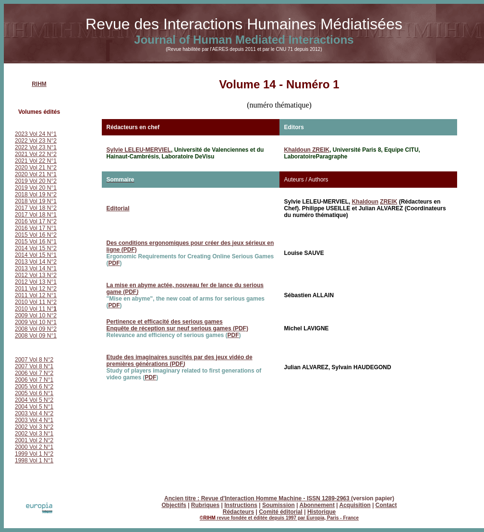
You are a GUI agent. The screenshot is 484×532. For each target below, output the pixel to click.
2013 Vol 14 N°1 (36, 268)
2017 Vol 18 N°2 (36, 208)
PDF (114, 263)
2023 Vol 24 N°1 (36, 134)
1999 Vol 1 (28, 453)
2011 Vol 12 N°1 (36, 295)
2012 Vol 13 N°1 (36, 281)
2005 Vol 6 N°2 (34, 386)
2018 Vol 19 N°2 (36, 194)
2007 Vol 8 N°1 (34, 366)
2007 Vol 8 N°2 (34, 359)
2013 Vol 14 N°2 (36, 261)
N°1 (48, 393)
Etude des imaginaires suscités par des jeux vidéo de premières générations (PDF (180, 360)
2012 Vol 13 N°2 (36, 275)
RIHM (39, 84)
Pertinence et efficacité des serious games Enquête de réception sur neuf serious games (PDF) (177, 325)
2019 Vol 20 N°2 (36, 181)
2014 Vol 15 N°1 (36, 255)
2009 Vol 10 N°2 (36, 315)
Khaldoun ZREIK (307, 149)
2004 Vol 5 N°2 (34, 400)
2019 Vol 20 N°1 (36, 187)
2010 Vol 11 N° (36, 308)
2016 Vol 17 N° (34, 221)
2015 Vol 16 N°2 (36, 234)
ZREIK (388, 201)
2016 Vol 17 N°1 (36, 228)
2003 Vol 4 (28, 413)
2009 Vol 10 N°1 (36, 322)
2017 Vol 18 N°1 (36, 214)
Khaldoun (365, 201)
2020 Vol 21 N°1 (36, 174)
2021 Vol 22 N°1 (36, 160)
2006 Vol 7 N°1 (34, 379)
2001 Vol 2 (28, 440)
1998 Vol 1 (28, 460)
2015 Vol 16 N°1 (36, 241)
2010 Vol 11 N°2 (36, 302)
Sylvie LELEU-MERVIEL (139, 149)
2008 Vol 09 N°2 (36, 329)
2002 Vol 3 (29, 426)
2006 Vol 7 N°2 (34, 373)
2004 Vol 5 (29, 406)
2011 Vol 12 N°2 (36, 288)
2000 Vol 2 (29, 447)
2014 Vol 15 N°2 (36, 248)
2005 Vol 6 (29, 393)
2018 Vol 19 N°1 (36, 201)
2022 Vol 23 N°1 (36, 147)
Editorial (118, 208)
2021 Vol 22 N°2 (36, 154)
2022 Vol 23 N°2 (36, 140)
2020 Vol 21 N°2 (36, 167)
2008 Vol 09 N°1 (36, 335)
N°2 (47, 413)
